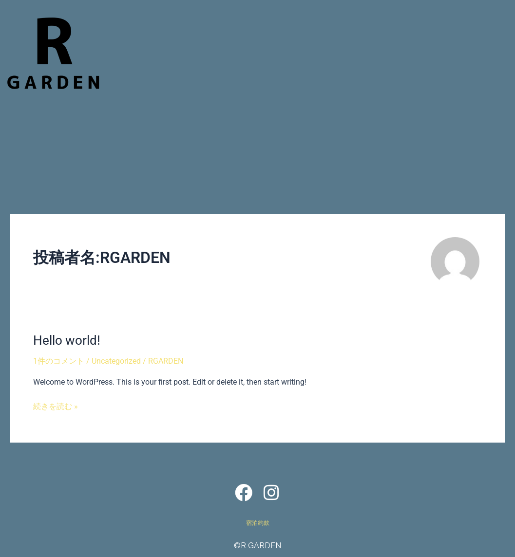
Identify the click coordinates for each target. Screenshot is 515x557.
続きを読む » (55, 405)
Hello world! (66, 340)
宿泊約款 (257, 523)
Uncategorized (116, 361)
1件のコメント (58, 361)
